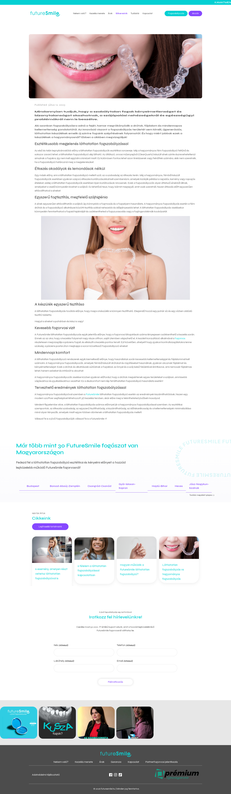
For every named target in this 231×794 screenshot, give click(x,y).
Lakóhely (64, 661)
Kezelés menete (97, 13)
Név (61, 645)
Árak (110, 13)
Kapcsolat (148, 13)
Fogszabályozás (176, 13)
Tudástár (135, 13)
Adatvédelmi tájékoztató (46, 774)
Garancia (116, 761)
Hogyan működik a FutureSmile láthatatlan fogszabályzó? (135, 569)
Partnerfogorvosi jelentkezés (161, 761)
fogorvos (180, 338)
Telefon (126, 645)
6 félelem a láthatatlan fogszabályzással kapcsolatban (92, 570)
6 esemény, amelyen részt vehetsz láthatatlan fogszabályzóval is (51, 573)
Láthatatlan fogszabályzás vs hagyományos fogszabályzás (173, 571)
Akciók (195, 13)
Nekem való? (79, 13)
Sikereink (122, 13)
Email (125, 661)
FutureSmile (92, 394)
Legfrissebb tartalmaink (50, 526)
